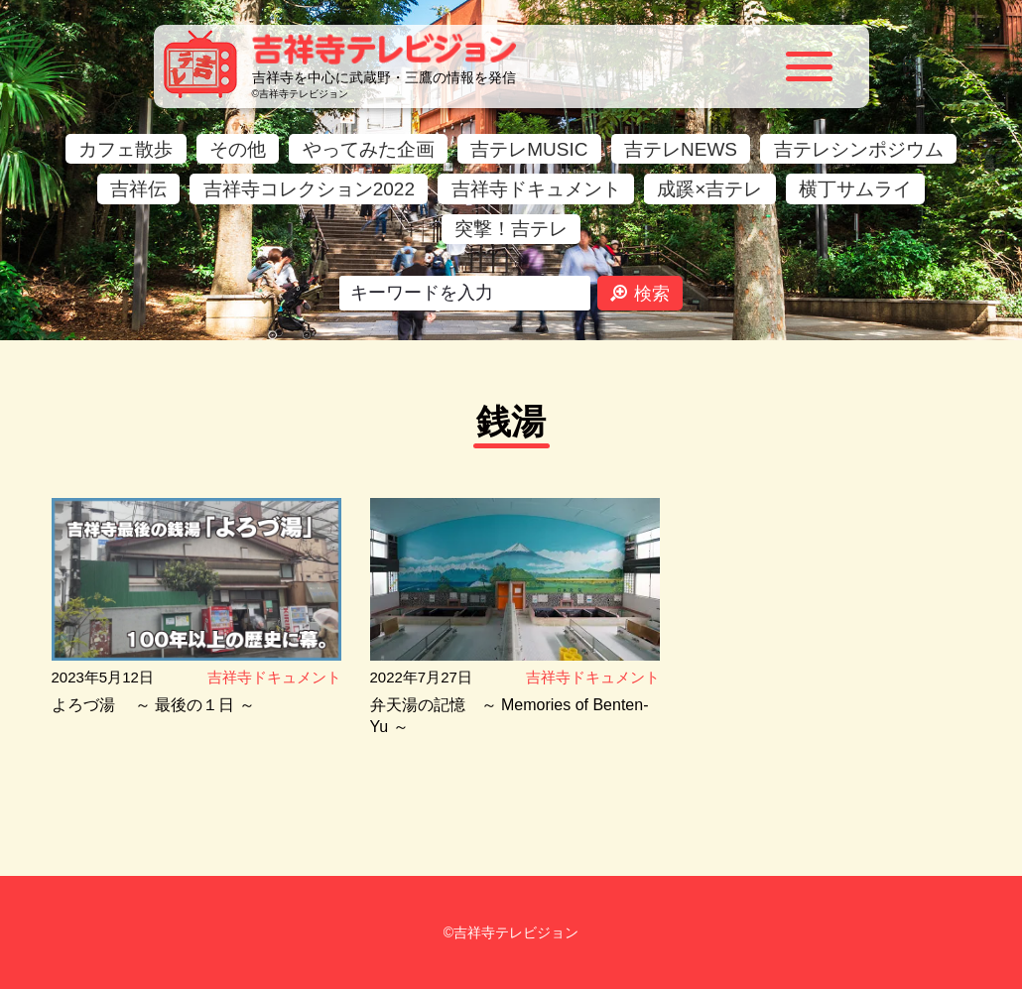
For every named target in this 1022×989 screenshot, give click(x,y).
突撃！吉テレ (511, 228)
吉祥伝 (138, 189)
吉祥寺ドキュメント (536, 189)
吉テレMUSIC (528, 149)
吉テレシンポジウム (859, 149)
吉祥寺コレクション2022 (309, 189)
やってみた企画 (369, 149)
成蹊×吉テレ (709, 189)
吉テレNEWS (680, 149)
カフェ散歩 (125, 149)
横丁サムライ (855, 189)
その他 (237, 149)
